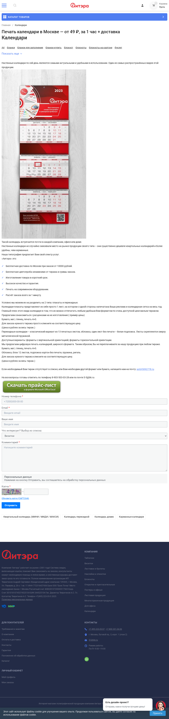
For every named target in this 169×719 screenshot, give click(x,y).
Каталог (6, 661)
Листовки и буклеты (94, 568)
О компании (8, 634)
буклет (118, 47)
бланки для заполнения (30, 47)
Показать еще (12, 53)
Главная (6, 25)
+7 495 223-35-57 (97, 629)
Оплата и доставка (11, 639)
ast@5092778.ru (145, 369)
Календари (90, 611)
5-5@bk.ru (93, 640)
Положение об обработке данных (18, 655)
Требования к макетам (13, 629)
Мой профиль (8, 677)
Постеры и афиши (93, 590)
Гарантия (6, 650)
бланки (11, 47)
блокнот (68, 47)
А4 (3, 47)
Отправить (11, 505)
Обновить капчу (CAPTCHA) (15, 498)
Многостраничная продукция (99, 600)
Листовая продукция (94, 595)
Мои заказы (8, 682)
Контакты (6, 645)
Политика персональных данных (17, 599)
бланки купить (54, 47)
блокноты (81, 47)
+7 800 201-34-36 (114, 629)
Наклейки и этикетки (95, 574)
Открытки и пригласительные (99, 584)
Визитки (88, 563)
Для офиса (89, 606)
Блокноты (89, 579)
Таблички (89, 558)
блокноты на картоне (100, 47)
